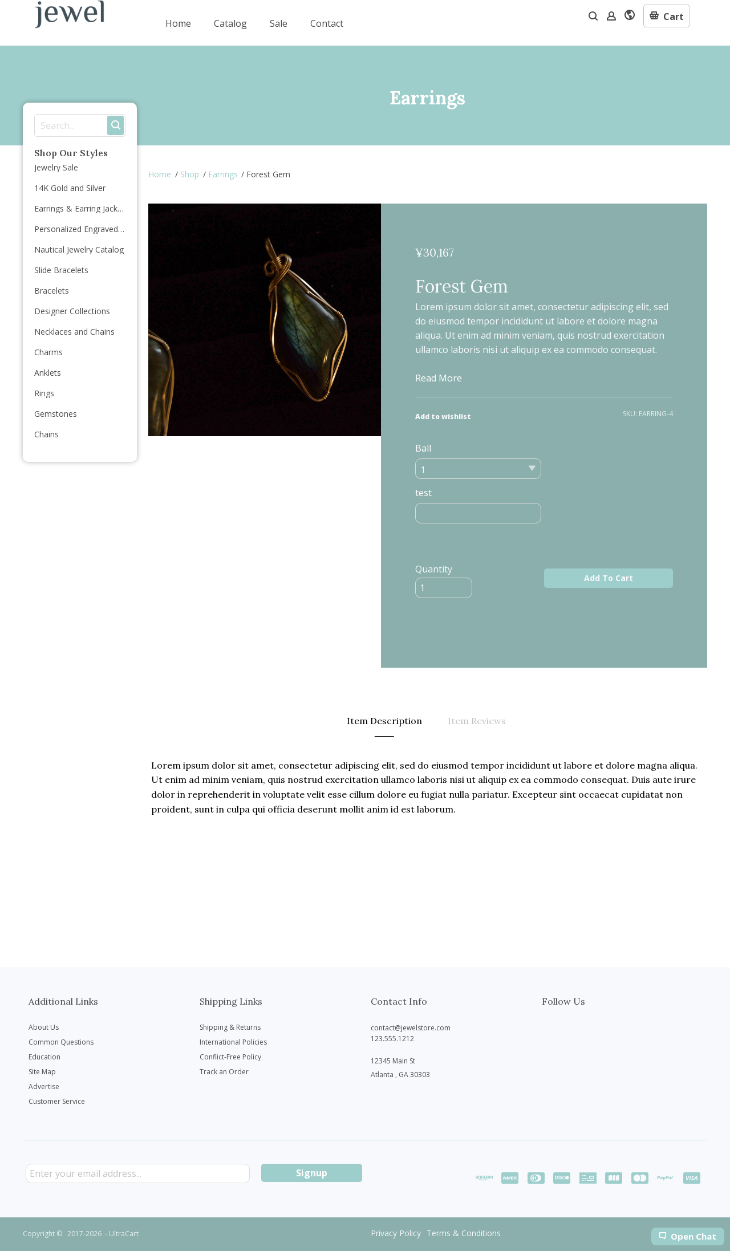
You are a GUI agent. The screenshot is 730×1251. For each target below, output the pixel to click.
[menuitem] (178, 23)
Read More (438, 378)
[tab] (384, 721)
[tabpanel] (427, 787)
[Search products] (70, 125)
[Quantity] (443, 588)
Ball (423, 448)
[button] (666, 16)
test (423, 492)
